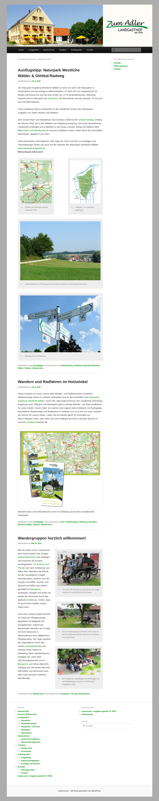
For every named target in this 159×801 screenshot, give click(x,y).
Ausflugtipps (38, 366)
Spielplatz (25, 730)
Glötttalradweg (67, 366)
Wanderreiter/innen (27, 557)
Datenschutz (23, 711)
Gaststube (25, 720)
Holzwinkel (53, 98)
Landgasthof (33, 50)
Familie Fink (26, 748)
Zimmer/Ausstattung (30, 739)
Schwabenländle (33, 646)
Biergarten (36, 589)
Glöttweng (78, 366)
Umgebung (26, 757)
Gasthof (31, 422)
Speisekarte (26, 733)
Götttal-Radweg (86, 119)
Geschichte (26, 751)
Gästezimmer (48, 50)
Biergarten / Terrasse (30, 727)
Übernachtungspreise (31, 742)
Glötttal (30, 600)
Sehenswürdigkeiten (30, 761)
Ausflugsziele (76, 50)
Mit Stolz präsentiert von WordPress (86, 791)
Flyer (63, 522)
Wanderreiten (37, 368)
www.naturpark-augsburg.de (31, 148)
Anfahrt (117, 69)
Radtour (28, 368)
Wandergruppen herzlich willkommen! (52, 538)
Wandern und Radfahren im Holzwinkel (53, 382)
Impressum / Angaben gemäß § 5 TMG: (35, 776)
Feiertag (74, 694)
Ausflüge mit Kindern (30, 764)
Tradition (62, 50)
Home (21, 50)
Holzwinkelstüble (28, 723)
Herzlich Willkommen (27, 714)
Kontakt (90, 50)
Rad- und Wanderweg (35, 130)
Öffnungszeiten (121, 66)
